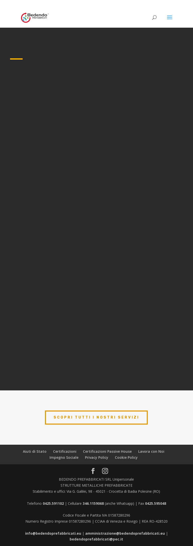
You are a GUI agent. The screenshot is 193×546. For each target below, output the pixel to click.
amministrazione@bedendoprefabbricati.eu (125, 533)
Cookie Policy (126, 457)
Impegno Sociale (64, 457)
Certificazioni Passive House (107, 451)
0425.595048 (155, 503)
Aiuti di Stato (34, 451)
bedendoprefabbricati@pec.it (96, 539)
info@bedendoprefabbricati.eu (53, 533)
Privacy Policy (96, 457)
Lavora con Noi (151, 451)
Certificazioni (64, 451)
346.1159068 (93, 503)
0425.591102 (53, 503)
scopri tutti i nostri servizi (96, 417)
